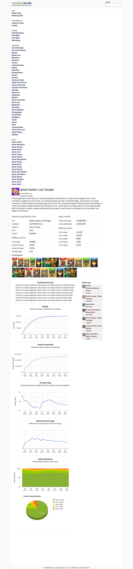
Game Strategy (17, 179)
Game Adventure (18, 144)
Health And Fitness (19, 82)
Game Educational (19, 159)
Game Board (17, 149)
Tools (14, 125)
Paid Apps (16, 35)
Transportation (17, 127)
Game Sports (17, 177)
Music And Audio (18, 100)
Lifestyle (15, 90)
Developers (16, 40)
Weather (15, 135)
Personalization (18, 110)
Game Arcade (17, 147)
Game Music (16, 164)
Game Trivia (16, 182)
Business (15, 60)
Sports (14, 122)
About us (74, 568)
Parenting (15, 107)
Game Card (16, 152)
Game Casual (17, 157)
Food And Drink (18, 80)
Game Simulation (18, 174)
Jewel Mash (90, 304)
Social (14, 120)
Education (16, 70)
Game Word (16, 184)
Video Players (17, 132)
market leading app (55, 423)
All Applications (18, 33)
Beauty (14, 53)
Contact (81, 568)
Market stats (16, 13)
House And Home (18, 85)
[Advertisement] (71, 3)
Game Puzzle (90, 198)
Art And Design (18, 48)
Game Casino (17, 154)
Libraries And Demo (19, 87)
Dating (14, 68)
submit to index (18, 23)
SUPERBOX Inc (27, 193)
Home (87, 568)
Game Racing (17, 169)
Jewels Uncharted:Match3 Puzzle (92, 288)
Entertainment (17, 73)
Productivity (16, 115)
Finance (15, 78)
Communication (18, 65)
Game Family (17, 162)
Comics (15, 63)
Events (14, 75)
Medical (15, 97)
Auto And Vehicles (19, 50)
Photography (17, 112)
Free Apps (16, 38)
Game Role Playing (19, 172)
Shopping (15, 117)
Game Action (17, 142)
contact (15, 25)
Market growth (17, 16)
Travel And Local (18, 130)
